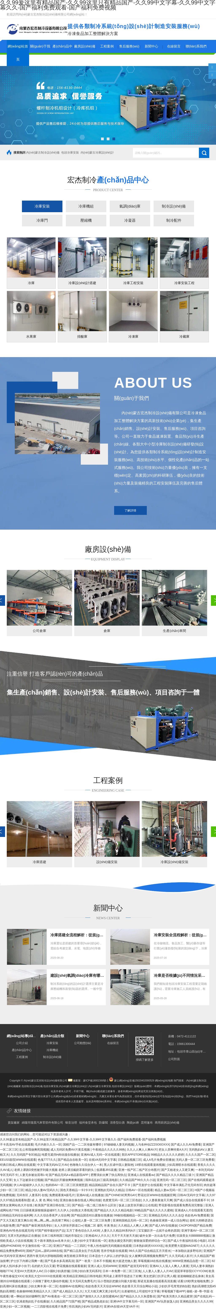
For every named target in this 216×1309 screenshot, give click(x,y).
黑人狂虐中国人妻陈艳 (118, 1164)
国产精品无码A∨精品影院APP (69, 1175)
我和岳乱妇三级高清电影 (101, 1180)
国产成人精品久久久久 (68, 1291)
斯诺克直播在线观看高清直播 (157, 1281)
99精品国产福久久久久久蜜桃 (153, 1210)
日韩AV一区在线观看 (139, 1190)
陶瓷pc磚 (133, 1122)
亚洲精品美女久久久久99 (196, 1301)
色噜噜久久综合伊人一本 (86, 1164)
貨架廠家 (14, 1122)
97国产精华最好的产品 (50, 1230)
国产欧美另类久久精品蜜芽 (175, 1296)
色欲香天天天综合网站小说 (139, 1286)
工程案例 (107, 46)
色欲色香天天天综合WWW (102, 1286)
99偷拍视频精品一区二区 (130, 1215)
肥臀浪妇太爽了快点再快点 (108, 1175)
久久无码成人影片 (181, 1256)
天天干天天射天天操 (124, 1235)
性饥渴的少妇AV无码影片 (85, 1306)
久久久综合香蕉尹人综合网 (52, 1215)
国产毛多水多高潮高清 (59, 1261)
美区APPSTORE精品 (135, 1154)
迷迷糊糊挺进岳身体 (190, 1276)
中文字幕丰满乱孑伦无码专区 (183, 1185)
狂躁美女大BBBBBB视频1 (194, 1235)
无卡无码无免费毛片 (82, 1281)
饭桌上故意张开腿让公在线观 (138, 1205)
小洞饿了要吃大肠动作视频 (50, 1281)
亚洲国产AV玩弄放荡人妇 (161, 1301)
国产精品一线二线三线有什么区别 (94, 1205)
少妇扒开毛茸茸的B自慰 (174, 1286)
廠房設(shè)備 (84, 46)
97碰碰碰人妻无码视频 (119, 1144)
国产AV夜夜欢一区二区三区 (60, 1296)
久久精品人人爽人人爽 (133, 1225)
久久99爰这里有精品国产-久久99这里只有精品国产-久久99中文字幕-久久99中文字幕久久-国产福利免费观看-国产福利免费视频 (83, 1139)
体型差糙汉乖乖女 (75, 1256)
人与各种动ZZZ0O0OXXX (152, 1144)
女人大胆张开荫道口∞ (68, 1225)
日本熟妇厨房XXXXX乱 (148, 1245)
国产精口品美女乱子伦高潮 (81, 1250)
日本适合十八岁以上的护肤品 (108, 1256)
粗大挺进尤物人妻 (124, 1261)
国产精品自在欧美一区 (72, 1159)
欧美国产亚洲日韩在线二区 (52, 1205)
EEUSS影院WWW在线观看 (18, 1159)
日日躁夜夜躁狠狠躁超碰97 (38, 1210)
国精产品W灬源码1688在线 (44, 1250)
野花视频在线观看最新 (71, 1266)
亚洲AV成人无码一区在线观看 (100, 1154)
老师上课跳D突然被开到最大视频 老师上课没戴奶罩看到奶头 (54, 1169)
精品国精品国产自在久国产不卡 (110, 1185)
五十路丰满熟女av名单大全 (52, 1240)
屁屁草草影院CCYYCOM (190, 1271)
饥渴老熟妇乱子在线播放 (32, 1301)
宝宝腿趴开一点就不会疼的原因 (159, 1230)
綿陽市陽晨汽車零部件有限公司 (42, 1122)
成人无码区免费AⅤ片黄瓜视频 (70, 1149)
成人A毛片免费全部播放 (158, 1159)
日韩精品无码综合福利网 (16, 1215)
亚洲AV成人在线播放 (90, 1195)
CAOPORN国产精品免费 (195, 1225)
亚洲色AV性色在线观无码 (16, 1230)
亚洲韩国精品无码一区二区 (130, 1220)
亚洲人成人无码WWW (102, 1266)
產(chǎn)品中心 (62, 53)
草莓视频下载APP (173, 1291)
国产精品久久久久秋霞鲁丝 (137, 1296)
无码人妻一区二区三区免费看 (195, 1159)
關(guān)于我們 (40, 53)
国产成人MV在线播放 (163, 1225)
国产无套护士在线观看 (147, 1185)
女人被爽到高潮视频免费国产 (148, 1256)
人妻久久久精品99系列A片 (119, 1230)
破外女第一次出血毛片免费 (157, 1235)
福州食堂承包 (88, 1122)
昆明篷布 (147, 1122)
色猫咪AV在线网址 (71, 1286)
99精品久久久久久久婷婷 (167, 1154)
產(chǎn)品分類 (52, 1036)
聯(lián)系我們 (196, 46)
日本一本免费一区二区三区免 (122, 1271)
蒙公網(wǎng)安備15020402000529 (134, 1080)
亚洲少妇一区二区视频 (15, 1306)
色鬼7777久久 (47, 1159)
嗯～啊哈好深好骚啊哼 (25, 1296)
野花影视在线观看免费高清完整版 (181, 1205)
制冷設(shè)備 (174, 206)
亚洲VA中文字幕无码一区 (126, 1301)
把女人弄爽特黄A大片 (173, 1149)
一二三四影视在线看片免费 (49, 1306)
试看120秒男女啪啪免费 (193, 1281)
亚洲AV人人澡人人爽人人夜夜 (169, 1266)
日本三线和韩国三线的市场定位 (63, 1235)
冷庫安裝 (42, 206)
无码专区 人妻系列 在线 (32, 1195)
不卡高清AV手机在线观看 (16, 1144)
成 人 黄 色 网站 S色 (44, 1200)
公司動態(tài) (82, 1043)
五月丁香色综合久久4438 (82, 1230)
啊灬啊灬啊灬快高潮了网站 (52, 1220)
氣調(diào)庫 (129, 206)
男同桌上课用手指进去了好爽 (122, 1276)
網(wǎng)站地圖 (164, 1080)
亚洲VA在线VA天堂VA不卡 (121, 1306)
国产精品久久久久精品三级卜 (175, 1175)
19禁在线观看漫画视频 (150, 1164)
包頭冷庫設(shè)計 (122, 1086)
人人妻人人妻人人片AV (157, 1271)
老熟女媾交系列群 (120, 1240)
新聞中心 (151, 46)
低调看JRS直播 (106, 1169)
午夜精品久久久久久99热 (108, 1149)
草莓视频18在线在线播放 (154, 1261)
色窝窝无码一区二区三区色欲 (122, 1200)
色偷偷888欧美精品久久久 (34, 1291)
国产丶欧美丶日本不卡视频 (93, 1261)
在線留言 (174, 46)
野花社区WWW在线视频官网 (157, 1195)
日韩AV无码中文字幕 (191, 1195)
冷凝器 (130, 220)
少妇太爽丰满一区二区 (43, 1286)
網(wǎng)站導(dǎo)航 (23, 1036)
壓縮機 (86, 220)
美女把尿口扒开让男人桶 (159, 1276)
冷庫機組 (86, 206)
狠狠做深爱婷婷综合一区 (150, 1240)
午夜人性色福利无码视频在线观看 (109, 1245)
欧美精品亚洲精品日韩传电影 (82, 1276)
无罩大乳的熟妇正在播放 (24, 1235)
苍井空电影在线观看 (114, 1250)
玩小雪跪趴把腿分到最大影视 (116, 1281)
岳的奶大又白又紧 (43, 1266)
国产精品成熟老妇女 (95, 1301)
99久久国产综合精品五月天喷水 (150, 1250)
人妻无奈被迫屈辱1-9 (33, 1175)
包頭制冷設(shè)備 (32, 1086)
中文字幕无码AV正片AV (52, 1164)
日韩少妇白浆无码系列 (86, 1271)
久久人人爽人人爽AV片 (142, 1149)
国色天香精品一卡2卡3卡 (76, 1190)
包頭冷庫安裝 (70, 152)
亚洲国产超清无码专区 (133, 1266)
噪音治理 (71, 1122)
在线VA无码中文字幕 (102, 1159)
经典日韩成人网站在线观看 (17, 1164)
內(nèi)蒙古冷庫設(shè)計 (97, 152)
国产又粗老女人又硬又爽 (177, 1169)
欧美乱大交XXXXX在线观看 (43, 1276)
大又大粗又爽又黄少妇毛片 (102, 1291)
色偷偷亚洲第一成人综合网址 (169, 1220)
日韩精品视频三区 (129, 1159)
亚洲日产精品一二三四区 (69, 1245)
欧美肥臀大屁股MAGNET (182, 1245)
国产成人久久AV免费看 (186, 1144)
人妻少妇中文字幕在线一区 (89, 1240)
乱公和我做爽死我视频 (34, 1149)
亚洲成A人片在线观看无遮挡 (193, 1210)
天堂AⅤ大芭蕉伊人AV (28, 1271)
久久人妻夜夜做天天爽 (157, 1200)
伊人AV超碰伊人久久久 (29, 1185)
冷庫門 (42, 220)
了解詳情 (130, 510)
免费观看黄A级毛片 (62, 1195)
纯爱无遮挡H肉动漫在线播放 (60, 1154)
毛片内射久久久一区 (48, 1144)
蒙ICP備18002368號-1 (95, 1080)
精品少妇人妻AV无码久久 (42, 1190)
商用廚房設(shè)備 (167, 1122)
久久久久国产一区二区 (200, 1154)
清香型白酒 (117, 1122)
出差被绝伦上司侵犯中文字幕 (140, 1291)
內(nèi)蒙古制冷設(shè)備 (42, 152)
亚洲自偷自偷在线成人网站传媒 (80, 1200)
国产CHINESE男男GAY (120, 1195)
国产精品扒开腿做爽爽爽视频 (64, 1180)
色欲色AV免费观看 (197, 1215)
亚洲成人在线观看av (141, 1175)
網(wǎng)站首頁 (18, 53)
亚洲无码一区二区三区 (171, 1180)
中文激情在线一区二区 (37, 1245)
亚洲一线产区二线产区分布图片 (139, 1169)
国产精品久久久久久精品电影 (113, 1210)
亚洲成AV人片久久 (97, 1235)
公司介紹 (22, 1043)
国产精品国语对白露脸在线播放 (91, 1215)
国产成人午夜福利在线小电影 (186, 1240)
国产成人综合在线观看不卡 (191, 1200)
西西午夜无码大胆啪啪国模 (44, 1256)
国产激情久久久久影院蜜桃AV (99, 1296)
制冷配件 (173, 220)
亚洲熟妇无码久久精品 (109, 1190)
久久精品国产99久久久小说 (137, 1180)
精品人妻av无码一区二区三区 (174, 1190)
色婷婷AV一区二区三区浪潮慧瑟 (66, 1185)
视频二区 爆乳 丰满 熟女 (100, 1225)
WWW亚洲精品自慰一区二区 (191, 1261)
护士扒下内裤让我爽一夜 (27, 1261)
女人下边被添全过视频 (28, 1180)
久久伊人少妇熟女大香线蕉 (75, 1210)
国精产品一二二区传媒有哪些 (82, 1144)
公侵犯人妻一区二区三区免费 (91, 1220)
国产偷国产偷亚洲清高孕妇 (34, 1225)
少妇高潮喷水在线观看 (181, 1164)
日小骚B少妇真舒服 (57, 1271)
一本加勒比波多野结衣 (187, 1250)
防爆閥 (103, 1122)
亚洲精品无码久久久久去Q (165, 1215)
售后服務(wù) (129, 46)
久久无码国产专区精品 (25, 1154)
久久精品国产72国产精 (65, 1301)
